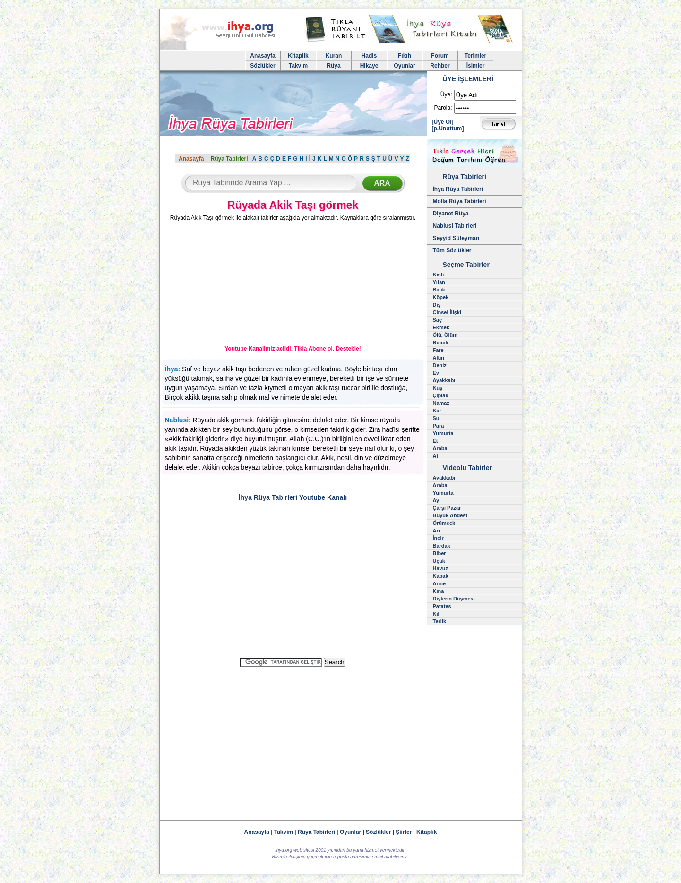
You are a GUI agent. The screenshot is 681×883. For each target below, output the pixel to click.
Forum (439, 55)
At (436, 456)
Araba (440, 448)
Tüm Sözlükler (452, 250)
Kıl (436, 614)
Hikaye (369, 65)
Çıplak (440, 395)
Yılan (439, 282)
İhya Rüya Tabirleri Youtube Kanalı (293, 497)
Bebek (440, 342)
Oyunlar (404, 65)
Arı (436, 530)
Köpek (441, 297)
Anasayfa (262, 55)
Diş (437, 305)
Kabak (440, 576)
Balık (439, 289)
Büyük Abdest (450, 515)
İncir (438, 538)
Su (436, 418)
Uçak (439, 561)
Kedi (438, 274)
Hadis (369, 55)
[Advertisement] (231, 285)
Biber (439, 553)
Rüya (333, 65)
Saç (437, 320)
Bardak (441, 546)
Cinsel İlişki (447, 312)
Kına (438, 591)
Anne (439, 583)
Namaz (441, 403)
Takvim (298, 65)
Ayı (437, 500)
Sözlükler (262, 65)
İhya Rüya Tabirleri (458, 189)
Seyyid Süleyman (456, 238)
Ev (436, 373)
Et (435, 441)
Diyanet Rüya (451, 213)
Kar (437, 410)
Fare (438, 350)
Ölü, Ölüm (445, 335)
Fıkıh (404, 55)
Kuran (334, 55)
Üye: (446, 94)
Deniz (440, 365)
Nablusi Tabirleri (455, 226)
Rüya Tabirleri (229, 158)
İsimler (475, 65)
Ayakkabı (444, 380)
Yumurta (443, 433)
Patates (442, 606)
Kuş (438, 388)
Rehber (439, 65)
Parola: (443, 107)
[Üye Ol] (443, 122)
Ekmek (441, 327)
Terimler (475, 55)
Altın (438, 357)
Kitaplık (426, 832)
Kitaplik (298, 55)
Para (438, 426)
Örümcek (444, 523)
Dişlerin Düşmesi (454, 598)
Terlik (440, 621)
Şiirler (404, 832)
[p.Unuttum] (448, 128)
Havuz (440, 568)
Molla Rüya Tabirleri (459, 201)
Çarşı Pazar (447, 508)
